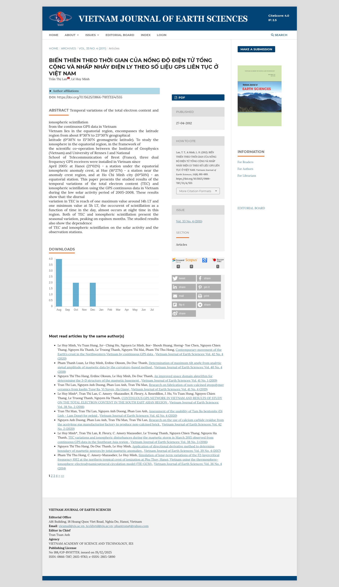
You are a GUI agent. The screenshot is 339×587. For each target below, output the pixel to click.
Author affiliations (66, 91)
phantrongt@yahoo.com (131, 526)
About (70, 35)
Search (279, 35)
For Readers (245, 162)
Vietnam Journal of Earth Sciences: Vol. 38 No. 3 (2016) (169, 442)
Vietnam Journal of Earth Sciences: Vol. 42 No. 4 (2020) (138, 416)
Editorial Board (120, 35)
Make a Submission (256, 49)
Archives (68, 48)
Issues (91, 35)
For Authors (245, 169)
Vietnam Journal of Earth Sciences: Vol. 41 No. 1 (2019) (179, 380)
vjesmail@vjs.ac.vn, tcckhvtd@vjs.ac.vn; (87, 526)
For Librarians (247, 176)
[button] (184, 278)
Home (53, 35)
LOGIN (162, 35)
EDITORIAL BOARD (251, 208)
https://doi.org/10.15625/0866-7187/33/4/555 (89, 97)
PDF (181, 97)
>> (62, 476)
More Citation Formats (195, 191)
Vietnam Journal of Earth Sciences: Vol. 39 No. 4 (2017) (182, 451)
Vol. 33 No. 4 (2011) (92, 48)
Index (146, 35)
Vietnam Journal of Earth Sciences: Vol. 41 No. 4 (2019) (169, 389)
